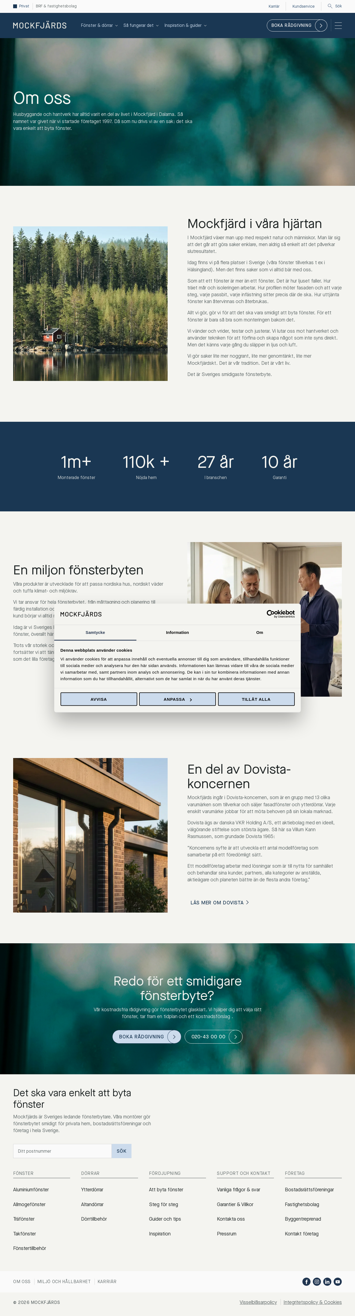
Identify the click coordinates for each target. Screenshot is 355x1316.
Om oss (22, 1281)
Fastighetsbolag (302, 1204)
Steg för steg (163, 1204)
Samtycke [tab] (95, 632)
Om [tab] (259, 632)
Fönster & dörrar (100, 25)
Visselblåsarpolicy (258, 1302)
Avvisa (98, 699)
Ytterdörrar (92, 1189)
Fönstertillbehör (29, 1248)
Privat (25, 6)
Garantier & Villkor (235, 1204)
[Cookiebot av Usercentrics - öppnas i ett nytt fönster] (271, 614)
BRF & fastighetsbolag (60, 6)
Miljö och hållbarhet (64, 1281)
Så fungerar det (142, 25)
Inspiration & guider (186, 25)
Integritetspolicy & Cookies (313, 1302)
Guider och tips (165, 1219)
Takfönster (24, 1233)
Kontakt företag (302, 1233)
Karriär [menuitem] (270, 6)
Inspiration (160, 1233)
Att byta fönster (166, 1189)
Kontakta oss (231, 1219)
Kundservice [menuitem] (302, 6)
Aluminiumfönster (31, 1189)
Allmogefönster (29, 1204)
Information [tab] (177, 632)
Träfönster (24, 1219)
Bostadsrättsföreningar (309, 1189)
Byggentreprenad (303, 1219)
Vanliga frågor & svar (238, 1189)
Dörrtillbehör (94, 1219)
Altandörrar (92, 1204)
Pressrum (226, 1233)
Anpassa (178, 699)
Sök (334, 6)
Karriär (107, 1281)
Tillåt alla (256, 699)
